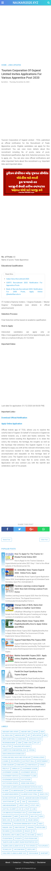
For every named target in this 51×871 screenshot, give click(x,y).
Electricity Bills (28, 761)
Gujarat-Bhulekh (17, 790)
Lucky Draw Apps (34, 813)
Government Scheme (30, 768)
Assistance (22, 739)
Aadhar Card (26, 732)
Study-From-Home (30, 838)
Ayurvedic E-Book (35, 739)
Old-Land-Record (19, 820)
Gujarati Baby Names (34, 790)
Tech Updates (31, 846)
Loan (34, 809)
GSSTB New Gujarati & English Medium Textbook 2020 (21, 787)
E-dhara (5, 761)
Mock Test (24, 816)
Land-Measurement (9, 805)
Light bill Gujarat (9, 809)
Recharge (6, 831)
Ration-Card (40, 827)
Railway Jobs (7, 827)
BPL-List (37, 743)
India (20, 798)
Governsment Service (10, 779)
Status (39, 835)
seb (23, 835)
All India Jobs (7, 735)
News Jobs (6, 820)
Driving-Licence (38, 757)
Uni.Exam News (19, 849)
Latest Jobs (23, 805)
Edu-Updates (15, 761)
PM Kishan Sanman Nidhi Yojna (25, 824)
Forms (42, 765)
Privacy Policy (29, 862)
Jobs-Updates (33, 801)
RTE (34, 831)
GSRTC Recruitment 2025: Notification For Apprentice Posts (24, 284)
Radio (40, 824)
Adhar (35, 732)
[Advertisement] (25, 35)
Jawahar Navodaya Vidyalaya (36, 798)
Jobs (23, 801)
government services (10, 776)
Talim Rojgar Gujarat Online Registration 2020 (20, 842)
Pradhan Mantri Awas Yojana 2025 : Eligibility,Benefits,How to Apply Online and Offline (31, 624)
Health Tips (44, 794)
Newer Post (6, 540)
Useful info (31, 849)
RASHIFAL (31, 827)
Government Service (28, 772)
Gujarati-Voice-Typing (29, 794)
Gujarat (5, 790)
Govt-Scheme (26, 779)
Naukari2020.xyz (25, 2)
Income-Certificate (9, 798)
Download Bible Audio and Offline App (16, 757)
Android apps (20, 735)
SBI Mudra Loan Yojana (11, 835)
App (28, 735)
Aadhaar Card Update (10, 732)
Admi (42, 732)
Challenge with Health (21, 746)
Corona (31, 750)
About (7, 862)
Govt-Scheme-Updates (10, 783)
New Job (34, 816)
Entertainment (42, 761)
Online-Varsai (33, 820)
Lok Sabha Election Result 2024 (14, 813)
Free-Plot (5, 768)
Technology (6, 849)
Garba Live (16, 768)
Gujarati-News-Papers (10, 794)
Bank (20, 743)
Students (18, 838)
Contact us (17, 862)
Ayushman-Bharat (8, 743)
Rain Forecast (20, 827)
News (41, 816)
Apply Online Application (11, 424)
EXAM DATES (20, 765)
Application (36, 735)
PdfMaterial (6, 824)
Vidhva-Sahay (33, 853)
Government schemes (10, 772)
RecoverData (17, 831)
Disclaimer (41, 862)
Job (17, 801)
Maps (16, 816)
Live (19, 809)
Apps (45, 735)
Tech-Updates (43, 846)
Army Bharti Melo (9, 739)
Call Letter (6, 746)
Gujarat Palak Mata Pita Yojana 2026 (30, 640)
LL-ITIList (27, 809)
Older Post (44, 540)
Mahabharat (7, 816)
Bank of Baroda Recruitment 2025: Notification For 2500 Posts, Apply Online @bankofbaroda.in (24, 291)
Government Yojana (28, 776)
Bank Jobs (28, 743)
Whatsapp (44, 853)
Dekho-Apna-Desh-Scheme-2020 (13, 754)
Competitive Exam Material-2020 (14, 750)
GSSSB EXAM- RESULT (28, 783)
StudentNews (7, 838)
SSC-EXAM (30, 835)
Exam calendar (8, 765)
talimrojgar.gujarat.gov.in (12, 846)
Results (27, 831)
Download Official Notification (14, 418)
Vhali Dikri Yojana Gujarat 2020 (14, 853)
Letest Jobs (34, 805)
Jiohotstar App (8, 801)
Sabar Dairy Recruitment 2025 (17, 279)
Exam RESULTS (32, 765)
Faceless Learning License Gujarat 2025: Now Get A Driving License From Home (31, 589)
